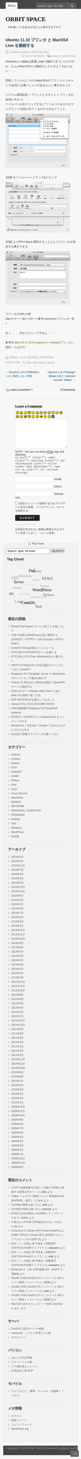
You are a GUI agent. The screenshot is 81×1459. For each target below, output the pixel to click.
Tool (13, 827)
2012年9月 (17, 998)
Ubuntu (50, 362)
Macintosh (33, 357)
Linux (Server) (19, 797)
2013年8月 (17, 951)
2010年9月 (17, 1076)
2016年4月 (17, 878)
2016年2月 (17, 886)
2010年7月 (17, 1084)
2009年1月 (17, 1158)
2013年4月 (17, 968)
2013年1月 (17, 981)
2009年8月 (17, 1127)
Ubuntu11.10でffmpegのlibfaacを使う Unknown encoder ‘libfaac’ (62, 376)
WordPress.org (20, 1432)
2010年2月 (17, 1102)
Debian (14, 357)
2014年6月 (17, 921)
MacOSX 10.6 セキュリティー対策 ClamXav (37, 1307)
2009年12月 (18, 1110)
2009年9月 (17, 1123)
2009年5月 (17, 1140)
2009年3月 (17, 1149)
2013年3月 (17, 972)
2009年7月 (17, 1132)
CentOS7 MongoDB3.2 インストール (32, 651)
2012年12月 (18, 985)
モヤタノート (19, 1341)
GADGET (16, 775)
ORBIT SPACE (25, 19)
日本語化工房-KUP (22, 1374)
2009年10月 (18, 1119)
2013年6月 (17, 959)
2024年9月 (17, 860)
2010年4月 (17, 1093)
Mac (29, 362)
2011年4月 (17, 1046)
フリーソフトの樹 (21, 1365)
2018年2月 (17, 865)
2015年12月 (18, 890)
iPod (13, 788)
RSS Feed (38, 547)
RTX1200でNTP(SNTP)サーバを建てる (34, 656)
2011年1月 (17, 1058)
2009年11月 (18, 1114)
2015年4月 (17, 903)
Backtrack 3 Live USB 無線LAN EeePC (35, 1273)
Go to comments (35, 56)
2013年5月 (17, 964)
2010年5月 (17, 1089)
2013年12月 (18, 934)
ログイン (16, 1419)
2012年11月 (18, 990)
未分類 (15, 840)
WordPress (17, 836)
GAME (15, 780)
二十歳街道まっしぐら (24, 1370)
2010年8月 (17, 1080)
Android (15, 758)
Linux (22, 357)
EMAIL (58, 490)
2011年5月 (17, 1041)
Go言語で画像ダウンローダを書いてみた (35, 738)
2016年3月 (17, 882)
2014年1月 (17, 929)
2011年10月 (18, 1028)
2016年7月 (17, 873)
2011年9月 (17, 1033)
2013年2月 (17, 977)
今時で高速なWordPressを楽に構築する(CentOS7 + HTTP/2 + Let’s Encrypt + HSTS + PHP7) (38, 643)
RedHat (15, 823)
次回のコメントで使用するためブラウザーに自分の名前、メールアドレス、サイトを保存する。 (40, 511)
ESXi (14, 771)
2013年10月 (18, 942)
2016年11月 (18, 869)
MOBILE (16, 805)
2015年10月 (18, 895)
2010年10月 (18, 1071)
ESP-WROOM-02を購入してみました (33, 703)
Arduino (15, 762)
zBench (65, 1452)
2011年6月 (17, 1037)
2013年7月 (17, 955)
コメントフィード (21, 1428)
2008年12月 (18, 1162)
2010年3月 (17, 1097)
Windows (16, 831)
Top (76, 1453)
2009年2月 (17, 1153)
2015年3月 (17, 908)
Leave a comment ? (21, 389)
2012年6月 (17, 1002)
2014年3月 (17, 925)
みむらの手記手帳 (21, 1361)
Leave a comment (61, 56)
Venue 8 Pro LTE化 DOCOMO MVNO (33, 707)
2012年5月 (17, 1007)
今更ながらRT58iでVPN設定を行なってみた (36, 1225)
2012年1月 (17, 1020)
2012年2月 (17, 1015)
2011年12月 (18, 1024)
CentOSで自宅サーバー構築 (27, 1332)
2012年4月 (17, 1011)
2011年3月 (17, 1050)
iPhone (15, 784)
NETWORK (17, 810)
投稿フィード (19, 1424)
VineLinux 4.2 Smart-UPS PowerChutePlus (36, 1234)
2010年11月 (18, 1067)
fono (40, 1204)
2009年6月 (17, 1136)
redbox (25, 1221)
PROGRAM (18, 818)
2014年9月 (17, 912)
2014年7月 (17, 916)
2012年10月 (18, 994)
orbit (24, 52)
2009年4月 (17, 1145)
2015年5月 (17, 899)
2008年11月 (18, 1166)
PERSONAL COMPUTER (26, 814)
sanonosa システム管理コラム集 (31, 1336)
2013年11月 (18, 938)
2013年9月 (17, 946)
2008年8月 (17, 1170)
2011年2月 (17, 1054)
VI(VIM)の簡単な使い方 (24, 1208)
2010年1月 (17, 1106)
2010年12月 (18, 1063)
